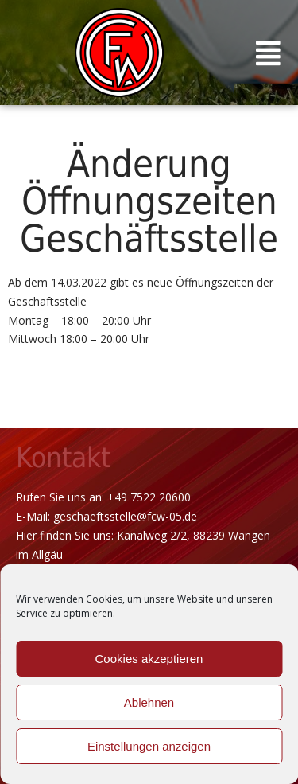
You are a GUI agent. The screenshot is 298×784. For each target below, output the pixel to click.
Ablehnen (149, 702)
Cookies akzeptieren (149, 658)
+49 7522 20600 (149, 497)
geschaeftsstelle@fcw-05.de (125, 516)
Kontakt (63, 458)
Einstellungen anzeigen (149, 746)
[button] (268, 52)
